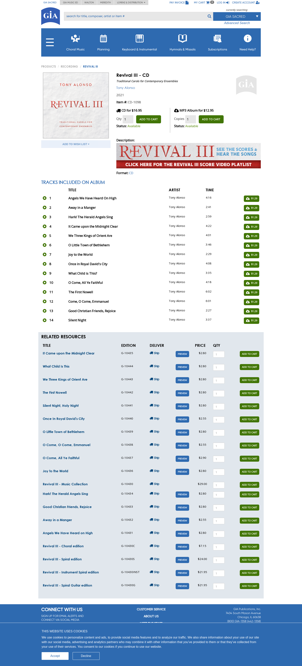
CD (131, 173)
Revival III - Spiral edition (62, 559)
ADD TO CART (148, 119)
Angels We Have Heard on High (68, 533)
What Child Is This (56, 366)
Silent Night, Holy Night (61, 405)
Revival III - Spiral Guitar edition (67, 585)
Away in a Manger (57, 520)
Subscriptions (217, 41)
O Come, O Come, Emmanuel (66, 445)
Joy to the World (55, 471)
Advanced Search (237, 23)
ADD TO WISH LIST (75, 144)
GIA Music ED (70, 2)
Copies (179, 118)
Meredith (105, 2)
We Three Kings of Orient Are (65, 379)
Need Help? (248, 41)
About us (151, 616)
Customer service (151, 609)
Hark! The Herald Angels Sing (65, 494)
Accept (55, 656)
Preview (182, 354)
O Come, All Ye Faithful (61, 458)
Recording (69, 66)
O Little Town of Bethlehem (63, 432)
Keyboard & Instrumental (139, 41)
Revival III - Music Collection (65, 484)
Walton (89, 2)
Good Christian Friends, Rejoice (67, 507)
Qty (119, 118)
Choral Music (75, 41)
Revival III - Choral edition (63, 546)
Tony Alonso (125, 88)
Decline (86, 656)
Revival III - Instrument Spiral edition (71, 572)
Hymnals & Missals (182, 41)
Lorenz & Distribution (131, 2)
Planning (103, 41)
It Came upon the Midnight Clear (68, 353)
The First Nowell (55, 392)
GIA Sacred (50, 2)
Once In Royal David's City (64, 418)
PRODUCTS (48, 66)
